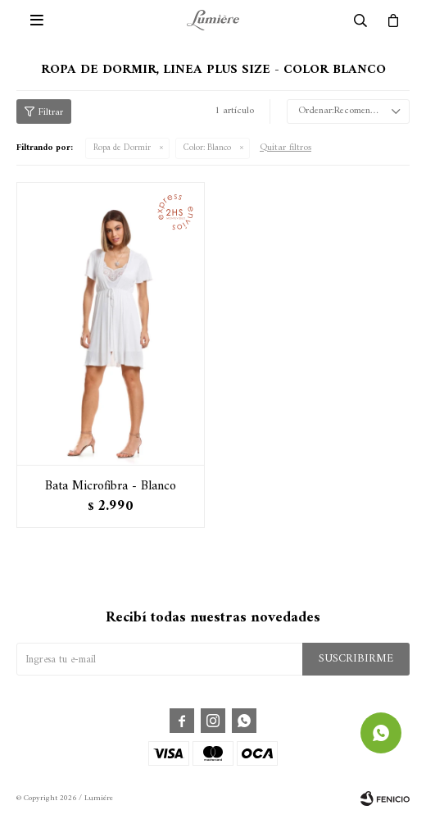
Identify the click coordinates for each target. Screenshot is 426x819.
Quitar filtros (285, 148)
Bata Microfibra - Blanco (110, 486)
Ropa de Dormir (122, 148)
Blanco (207, 148)
